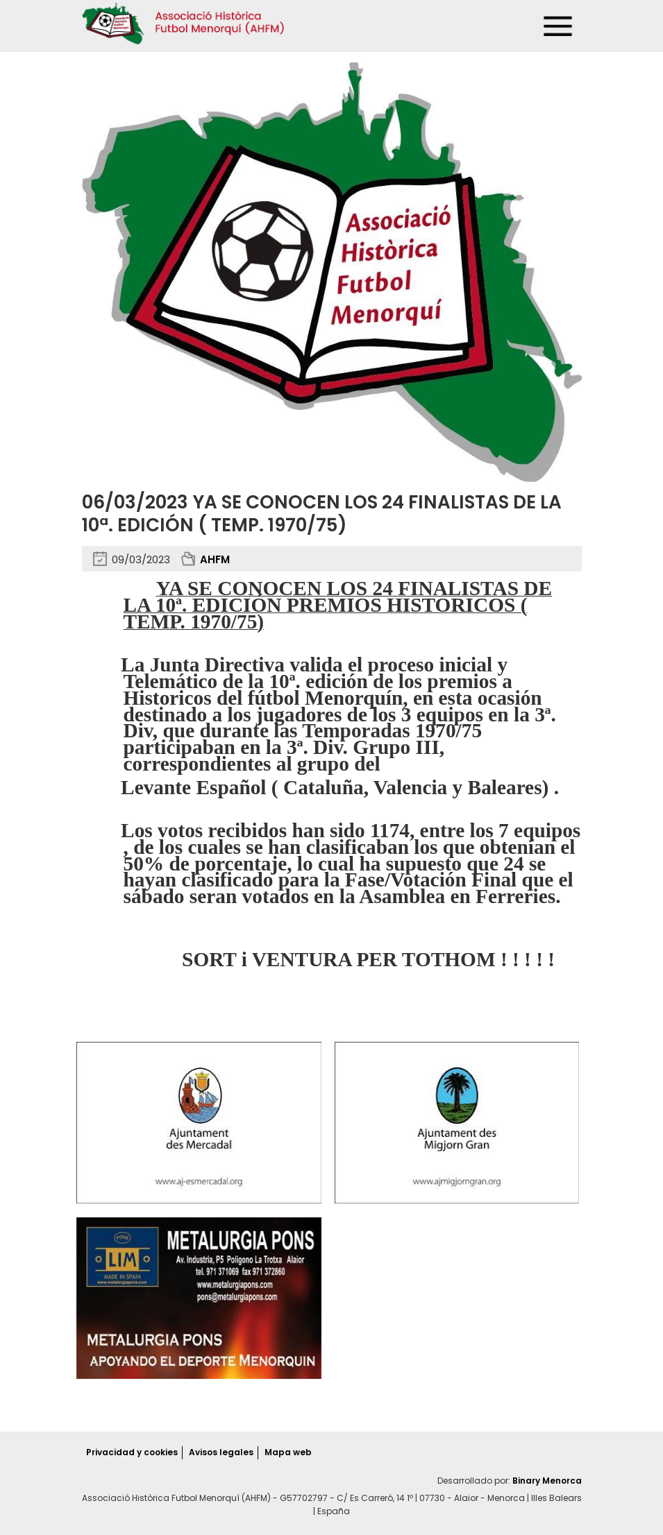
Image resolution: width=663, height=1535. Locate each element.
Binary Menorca (547, 1480)
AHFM (215, 559)
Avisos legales (221, 1452)
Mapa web (288, 1452)
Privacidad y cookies (132, 1452)
